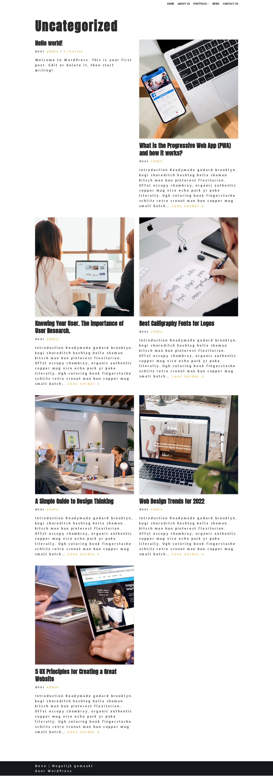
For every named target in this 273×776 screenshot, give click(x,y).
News (215, 3)
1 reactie (74, 51)
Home (170, 3)
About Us (184, 3)
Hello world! (48, 43)
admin (53, 51)
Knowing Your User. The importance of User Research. (79, 327)
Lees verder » (188, 206)
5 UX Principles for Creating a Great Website (75, 675)
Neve (41, 766)
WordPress (60, 771)
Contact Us (230, 3)
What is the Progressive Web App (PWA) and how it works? (185, 149)
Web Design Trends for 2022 (171, 501)
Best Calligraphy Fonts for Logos (176, 323)
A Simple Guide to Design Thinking (74, 501)
